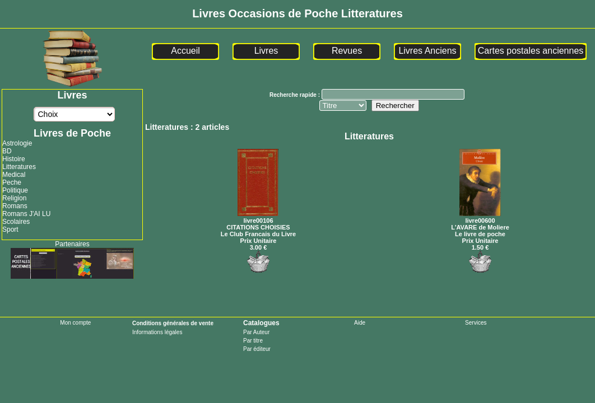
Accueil (185, 50)
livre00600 (480, 217)
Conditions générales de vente (172, 323)
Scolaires (16, 222)
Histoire (13, 159)
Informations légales (157, 332)
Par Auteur (256, 332)
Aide (359, 323)
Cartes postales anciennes (531, 50)
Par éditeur (257, 349)
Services (475, 323)
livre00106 (258, 217)
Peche (11, 182)
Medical (13, 175)
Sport (10, 229)
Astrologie (17, 143)
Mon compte (75, 323)
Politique (15, 190)
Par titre (253, 341)
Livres (266, 50)
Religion (14, 198)
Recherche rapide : (295, 95)
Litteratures (19, 167)
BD (7, 151)
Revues (347, 50)
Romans (14, 206)
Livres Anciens (427, 50)
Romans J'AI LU (26, 214)
